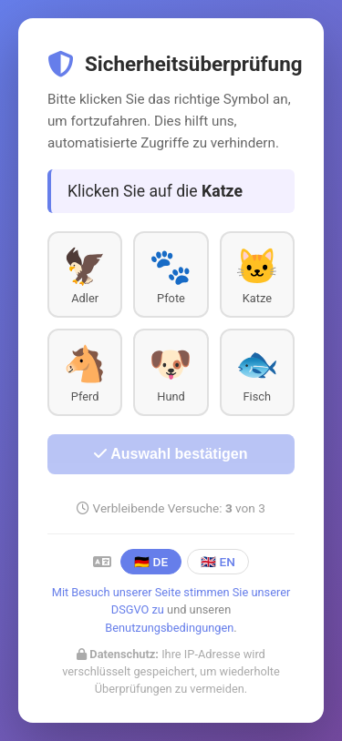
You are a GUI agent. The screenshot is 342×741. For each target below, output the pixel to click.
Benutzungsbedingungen (169, 627)
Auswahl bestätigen (170, 454)
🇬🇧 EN (218, 561)
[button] (84, 274)
